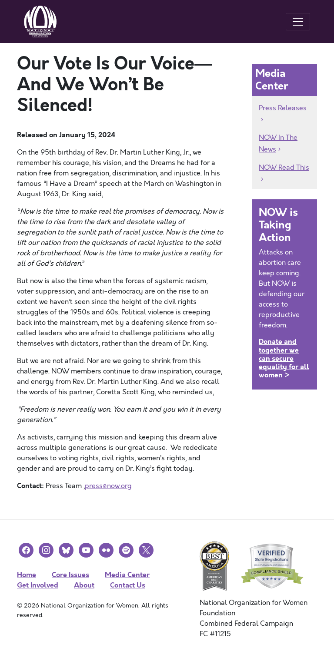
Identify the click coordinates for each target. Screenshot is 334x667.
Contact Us (127, 585)
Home (26, 575)
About (84, 585)
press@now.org (108, 486)
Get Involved (37, 585)
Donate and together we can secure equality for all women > (284, 358)
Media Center (127, 575)
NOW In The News (278, 143)
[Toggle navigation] (298, 21)
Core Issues (70, 575)
